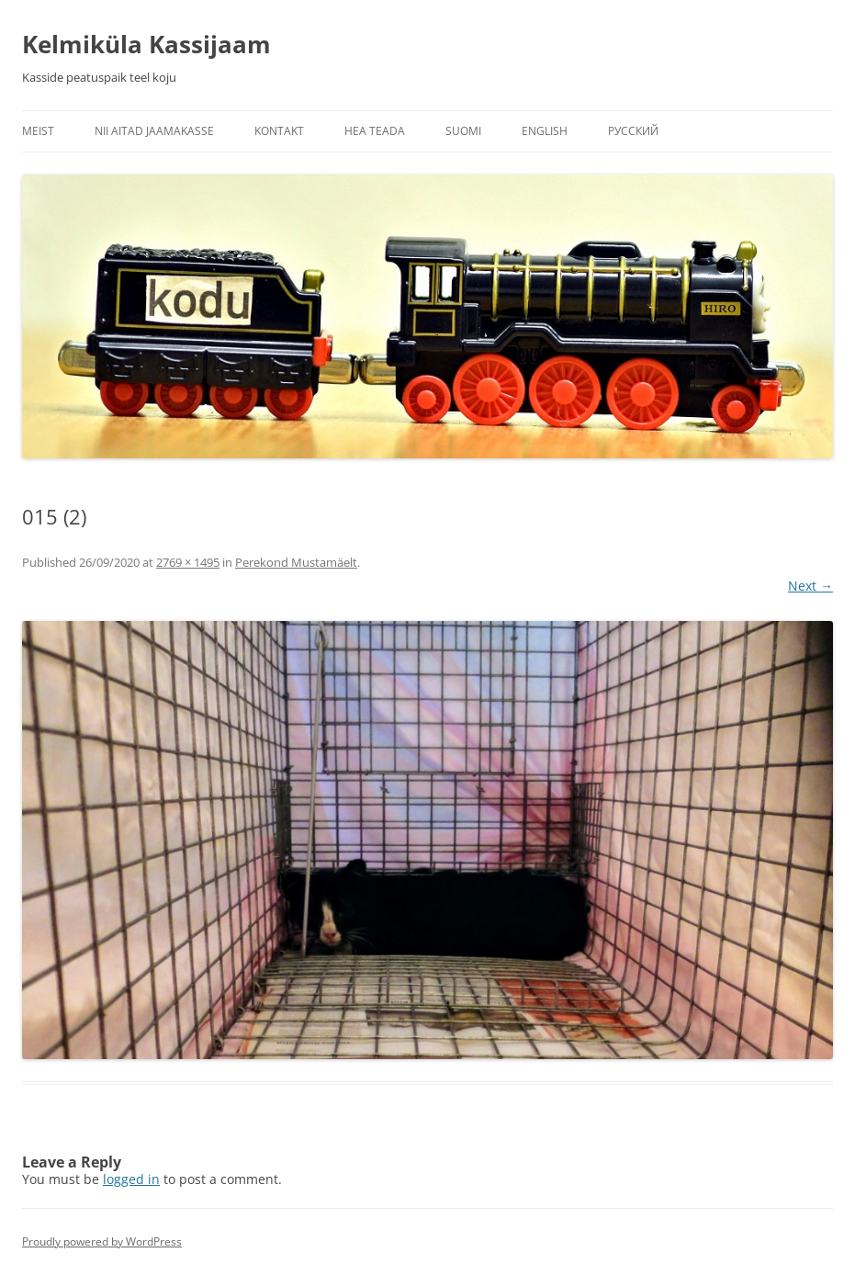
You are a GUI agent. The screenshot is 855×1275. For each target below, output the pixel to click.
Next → (810, 585)
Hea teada (374, 131)
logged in (131, 1179)
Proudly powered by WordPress (102, 1241)
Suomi (463, 131)
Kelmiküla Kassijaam (146, 44)
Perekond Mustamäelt (296, 562)
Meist (38, 131)
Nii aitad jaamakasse (154, 131)
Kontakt (279, 131)
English (545, 131)
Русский (633, 131)
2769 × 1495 (187, 562)
